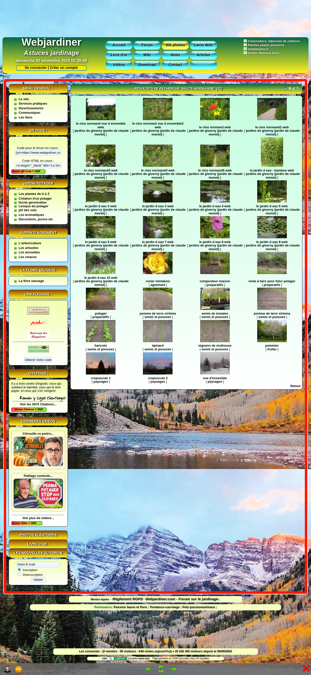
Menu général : (38, 88)
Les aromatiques (31, 215)
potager (101, 313)
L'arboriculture (30, 243)
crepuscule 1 (101, 378)
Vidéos (119, 64)
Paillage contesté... (38, 476)
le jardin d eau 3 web (158, 206)
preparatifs (215, 285)
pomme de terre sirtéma (158, 313)
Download (147, 64)
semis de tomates (214, 313)
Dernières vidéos (38, 421)
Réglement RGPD (128, 599)
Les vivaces (28, 257)
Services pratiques (33, 103)
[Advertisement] (155, 17)
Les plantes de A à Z (34, 194)
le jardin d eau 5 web (272, 206)
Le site (24, 99)
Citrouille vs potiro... (38, 433)
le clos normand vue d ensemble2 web (157, 125)
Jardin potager (38, 183)
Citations (29, 409)
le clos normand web (215, 127)
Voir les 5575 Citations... (38, 404)
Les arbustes (29, 248)
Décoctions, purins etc (36, 219)
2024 (37, 171)
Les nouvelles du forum (38, 553)
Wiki (147, 55)
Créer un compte (64, 68)
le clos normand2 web (272, 127)
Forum (147, 45)
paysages (101, 381)
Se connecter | (36, 68)
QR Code (26, 171)
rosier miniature (158, 281)
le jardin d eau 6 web (101, 242)
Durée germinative (33, 202)
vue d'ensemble (215, 378)
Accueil (119, 45)
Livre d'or (119, 55)
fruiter (272, 349)
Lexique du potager (33, 206)
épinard (158, 345)
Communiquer (29, 112)
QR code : (38, 130)
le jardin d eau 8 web (215, 242)
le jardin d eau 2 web (101, 206)
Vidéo (24, 523)
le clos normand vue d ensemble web (101, 125)
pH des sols (28, 210)
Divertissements (31, 108)
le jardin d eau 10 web (100, 278)
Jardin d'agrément (38, 233)
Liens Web (203, 45)
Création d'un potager (35, 198)
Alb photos (175, 45)
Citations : (38, 373)
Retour (296, 386)
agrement (158, 285)
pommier (272, 345)
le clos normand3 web (100, 170)
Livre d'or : (38, 544)
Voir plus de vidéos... (38, 518)
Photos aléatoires (38, 535)
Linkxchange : (38, 294)
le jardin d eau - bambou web (272, 170)
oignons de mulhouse (214, 345)
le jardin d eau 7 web (158, 242)
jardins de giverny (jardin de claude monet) (102, 132)
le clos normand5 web (215, 170)
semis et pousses (157, 317)
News (175, 55)
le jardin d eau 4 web (215, 206)
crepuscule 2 (158, 378)
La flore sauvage (38, 270)
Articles (203, 55)
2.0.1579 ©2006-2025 (129, 658)
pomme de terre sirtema (272, 313)
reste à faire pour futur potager (272, 281)
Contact (175, 64)
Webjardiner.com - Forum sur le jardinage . (182, 599)
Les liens (26, 117)
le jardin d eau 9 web (272, 242)
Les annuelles (29, 252)
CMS (104, 658)
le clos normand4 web (158, 170)
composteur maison (215, 281)
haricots (101, 345)
